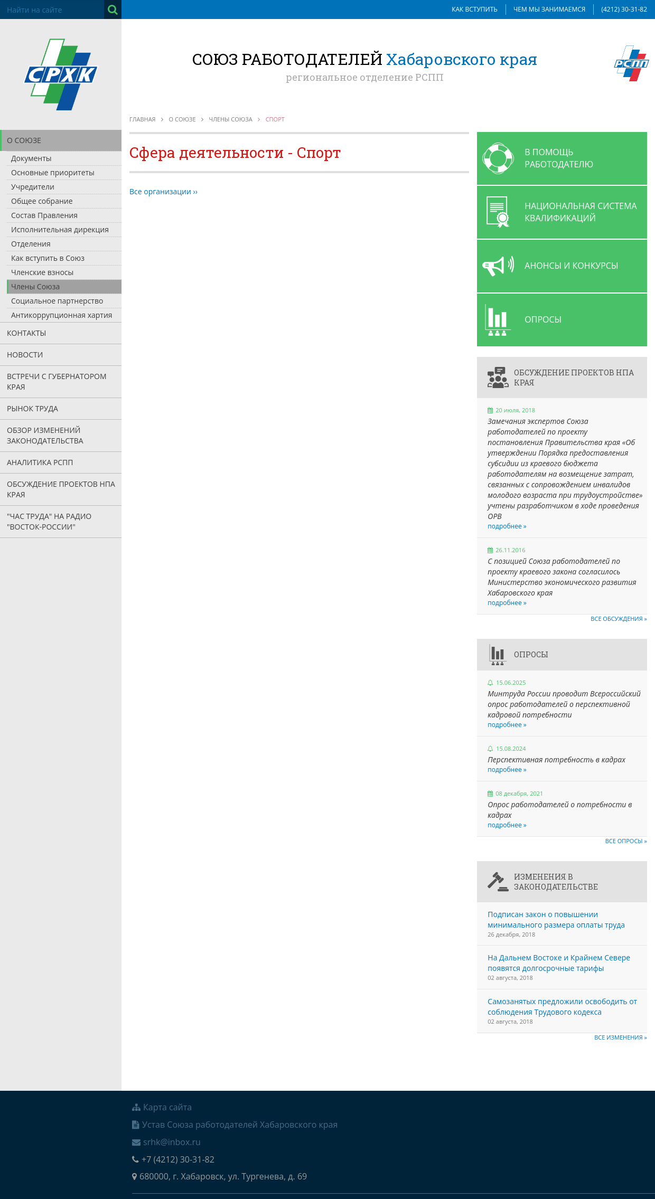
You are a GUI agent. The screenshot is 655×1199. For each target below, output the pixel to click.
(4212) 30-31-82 (624, 9)
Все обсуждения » (619, 618)
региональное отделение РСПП (365, 77)
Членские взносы (42, 272)
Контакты (26, 333)
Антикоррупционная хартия (62, 315)
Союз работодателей (364, 59)
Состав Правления (44, 215)
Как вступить (475, 9)
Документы (31, 158)
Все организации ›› (163, 191)
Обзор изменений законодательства (45, 435)
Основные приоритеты (53, 172)
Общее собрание (42, 201)
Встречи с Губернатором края (57, 381)
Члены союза (230, 119)
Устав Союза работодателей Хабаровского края (235, 1124)
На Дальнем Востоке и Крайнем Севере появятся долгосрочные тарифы (559, 962)
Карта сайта (162, 1107)
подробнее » (507, 526)
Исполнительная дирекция (60, 229)
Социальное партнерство (57, 301)
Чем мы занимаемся (549, 9)
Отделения (31, 244)
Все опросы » (626, 841)
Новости (25, 355)
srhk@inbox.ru (166, 1142)
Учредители (32, 187)
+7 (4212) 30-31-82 (173, 1159)
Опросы (531, 654)
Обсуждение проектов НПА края (61, 489)
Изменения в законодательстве (556, 882)
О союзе (24, 140)
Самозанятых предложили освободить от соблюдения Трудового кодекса (562, 1006)
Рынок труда (32, 408)
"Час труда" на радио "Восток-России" (49, 521)
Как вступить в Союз (48, 258)
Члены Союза (35, 286)
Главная (142, 119)
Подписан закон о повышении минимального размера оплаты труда (556, 919)
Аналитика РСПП (40, 462)
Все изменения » (620, 1037)
